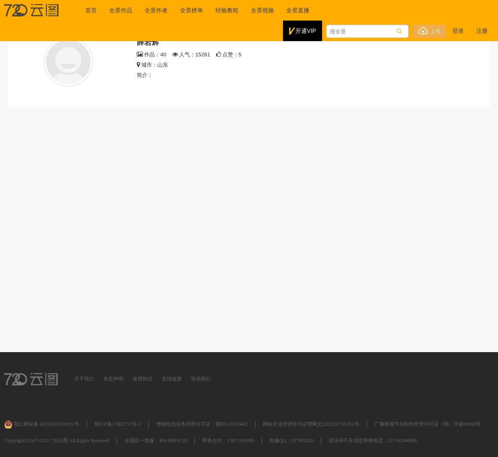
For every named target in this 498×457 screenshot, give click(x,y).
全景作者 (156, 10)
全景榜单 (191, 10)
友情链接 (172, 379)
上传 (429, 31)
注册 (482, 31)
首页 (91, 10)
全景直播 (297, 10)
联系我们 (201, 379)
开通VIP (302, 31)
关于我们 (84, 379)
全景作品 (120, 10)
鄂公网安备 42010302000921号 (41, 424)
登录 (458, 31)
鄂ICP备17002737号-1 (117, 424)
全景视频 (262, 10)
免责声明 (113, 379)
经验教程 (226, 10)
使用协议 (142, 379)
